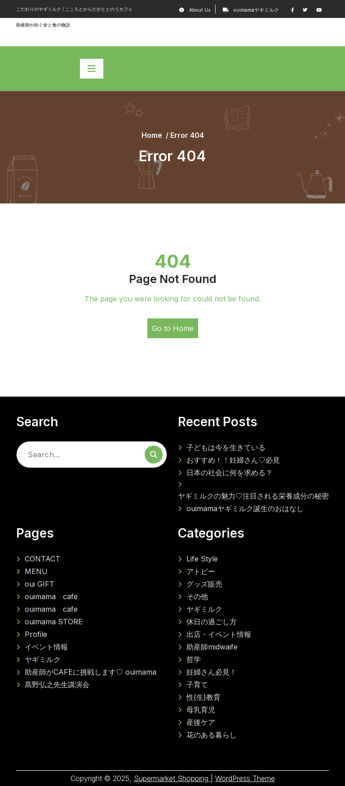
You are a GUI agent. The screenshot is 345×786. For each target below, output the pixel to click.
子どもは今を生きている (225, 447)
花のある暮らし (211, 734)
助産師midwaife (212, 646)
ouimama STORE (54, 621)
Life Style (202, 558)
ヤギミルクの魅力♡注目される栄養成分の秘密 (253, 495)
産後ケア (200, 722)
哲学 (193, 659)
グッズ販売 (204, 583)
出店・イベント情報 (218, 634)
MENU (36, 571)
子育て (197, 684)
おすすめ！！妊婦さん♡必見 (233, 459)
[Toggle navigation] (91, 69)
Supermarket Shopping (172, 778)
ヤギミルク (43, 659)
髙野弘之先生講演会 (57, 684)
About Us (200, 10)
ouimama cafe (51, 596)
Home (152, 135)
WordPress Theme (245, 778)
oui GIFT (39, 583)
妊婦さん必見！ (211, 671)
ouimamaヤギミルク (254, 10)
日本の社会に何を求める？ (233, 472)
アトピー (200, 571)
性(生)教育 (203, 697)
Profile (39, 634)
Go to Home (173, 328)
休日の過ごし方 (211, 621)
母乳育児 (200, 709)
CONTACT (42, 558)
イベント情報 (50, 646)
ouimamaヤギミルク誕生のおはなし (245, 508)
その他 (197, 596)
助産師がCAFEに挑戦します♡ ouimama (90, 671)
